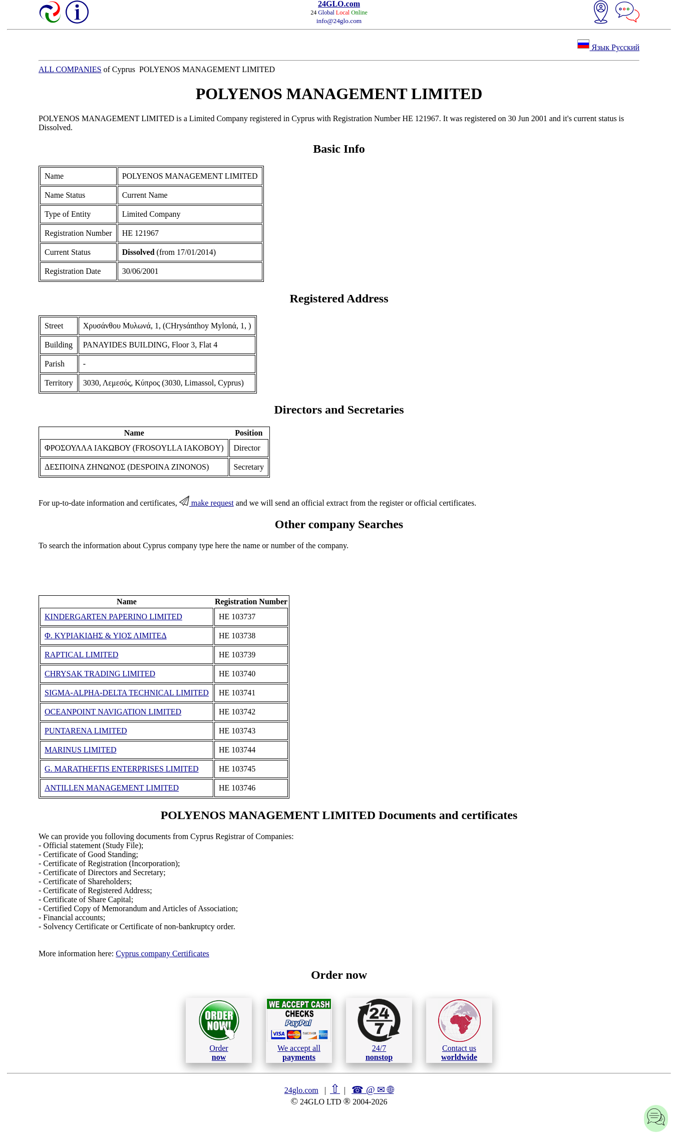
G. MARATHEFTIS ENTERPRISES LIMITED (122, 769)
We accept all (299, 1030)
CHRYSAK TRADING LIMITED (100, 673)
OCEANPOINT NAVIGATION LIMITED (113, 711)
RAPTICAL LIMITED (81, 654)
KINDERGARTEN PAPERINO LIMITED (113, 616)
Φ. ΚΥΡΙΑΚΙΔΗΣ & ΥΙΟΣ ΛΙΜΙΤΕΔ (106, 635)
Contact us (459, 1030)
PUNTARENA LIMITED (86, 730)
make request (206, 503)
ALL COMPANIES (70, 69)
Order (219, 1030)
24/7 (379, 1030)
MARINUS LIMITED (81, 749)
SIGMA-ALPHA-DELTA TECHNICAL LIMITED (127, 692)
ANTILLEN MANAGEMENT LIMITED (112, 788)
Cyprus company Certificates (162, 953)
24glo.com (301, 1090)
